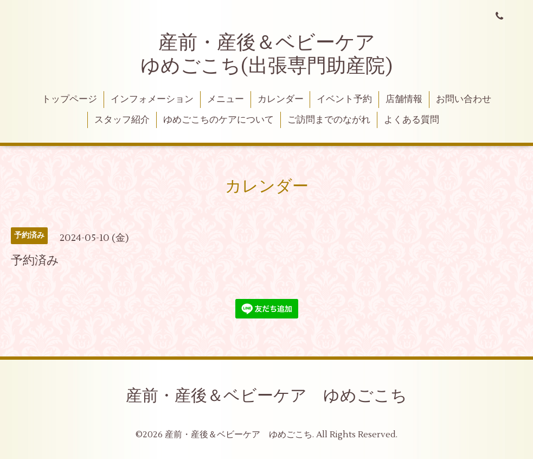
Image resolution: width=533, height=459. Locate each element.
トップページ (69, 99)
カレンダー (281, 99)
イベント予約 (344, 99)
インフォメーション (152, 99)
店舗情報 (404, 99)
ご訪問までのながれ (328, 120)
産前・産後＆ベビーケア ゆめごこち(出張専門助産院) (267, 54)
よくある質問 (411, 120)
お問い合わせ (463, 99)
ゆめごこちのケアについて (218, 120)
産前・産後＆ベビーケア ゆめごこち (266, 395)
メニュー (225, 99)
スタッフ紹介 (122, 120)
